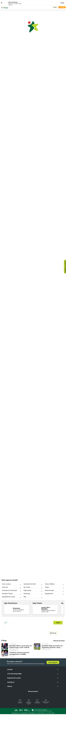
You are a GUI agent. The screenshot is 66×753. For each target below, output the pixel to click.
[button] (33, 669)
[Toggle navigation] (2, 8)
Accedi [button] (55, 7)
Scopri (58, 622)
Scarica (62, 2)
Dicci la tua (53, 633)
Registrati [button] (62, 7)
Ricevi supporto (53, 662)
